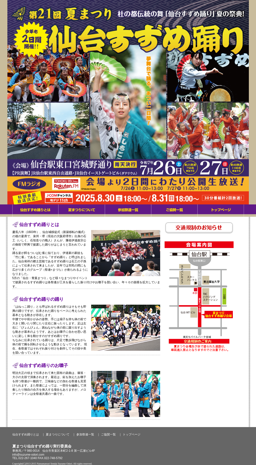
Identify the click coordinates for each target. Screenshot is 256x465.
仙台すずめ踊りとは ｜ (28, 434)
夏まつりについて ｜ (60, 434)
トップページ (131, 434)
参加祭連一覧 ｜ (88, 434)
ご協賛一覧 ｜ (111, 434)
